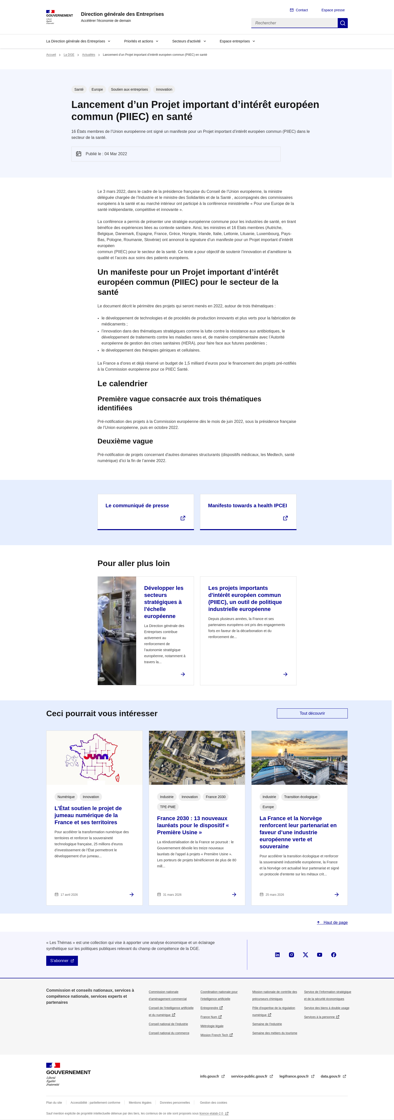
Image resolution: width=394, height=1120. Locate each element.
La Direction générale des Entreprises (75, 41)
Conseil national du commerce (169, 1033)
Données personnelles (175, 1102)
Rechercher (343, 23)
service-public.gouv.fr (249, 1076)
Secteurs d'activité (186, 41)
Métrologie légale (212, 1026)
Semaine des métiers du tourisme (274, 1033)
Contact (302, 10)
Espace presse (333, 10)
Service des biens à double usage (326, 1008)
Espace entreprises (235, 41)
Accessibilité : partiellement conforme (95, 1102)
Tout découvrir (312, 713)
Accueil (51, 55)
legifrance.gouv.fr (294, 1076)
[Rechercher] (294, 23)
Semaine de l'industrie (267, 1024)
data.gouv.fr (331, 1076)
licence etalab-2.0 (212, 1113)
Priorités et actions (138, 41)
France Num (209, 1017)
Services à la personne (319, 1017)
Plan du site (54, 1102)
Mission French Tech (214, 1035)
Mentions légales (140, 1102)
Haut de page (335, 922)
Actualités (88, 55)
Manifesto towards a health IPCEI (247, 505)
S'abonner (59, 961)
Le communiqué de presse (137, 505)
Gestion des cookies (213, 1102)
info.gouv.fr (210, 1076)
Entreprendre (209, 1008)
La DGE (69, 55)
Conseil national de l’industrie (168, 1024)
